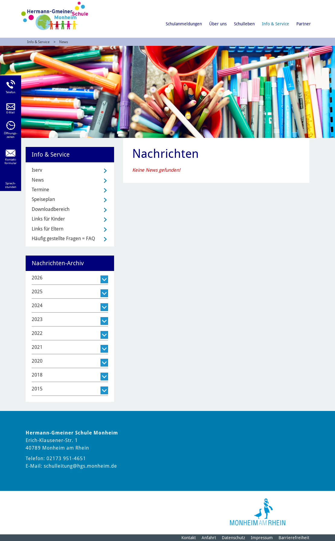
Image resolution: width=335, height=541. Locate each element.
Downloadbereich (50, 209)
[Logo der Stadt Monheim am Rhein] (257, 511)
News (63, 42)
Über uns (218, 23)
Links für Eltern (47, 229)
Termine (40, 190)
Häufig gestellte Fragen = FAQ (63, 238)
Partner (303, 23)
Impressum (262, 537)
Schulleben (244, 23)
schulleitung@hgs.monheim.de (80, 466)
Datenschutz (233, 537)
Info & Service (275, 23)
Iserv (37, 170)
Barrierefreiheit (294, 537)
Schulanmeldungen (184, 23)
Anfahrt (209, 537)
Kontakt (188, 537)
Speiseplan (43, 199)
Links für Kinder (48, 219)
